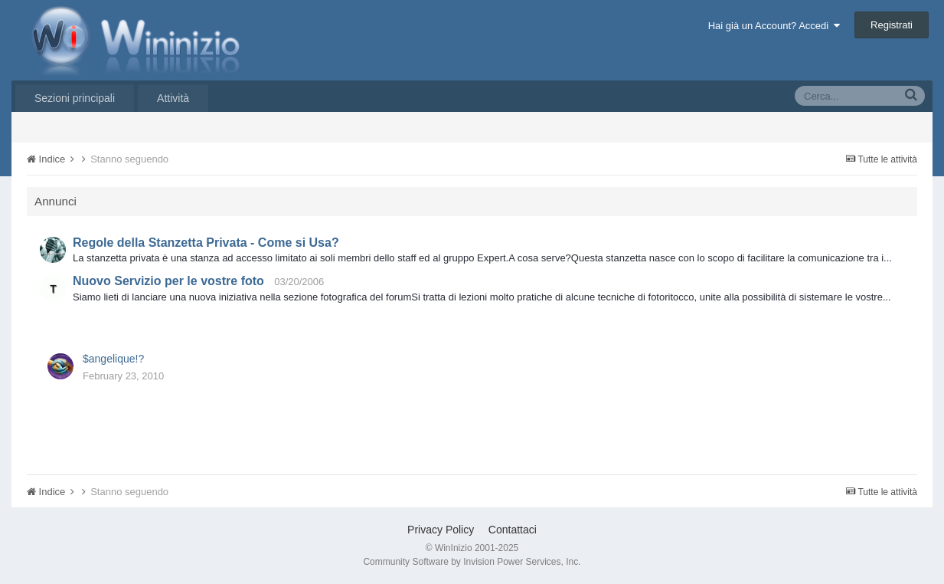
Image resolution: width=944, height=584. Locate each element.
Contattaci (512, 529)
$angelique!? (113, 359)
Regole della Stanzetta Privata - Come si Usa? (206, 242)
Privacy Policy (440, 529)
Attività (173, 98)
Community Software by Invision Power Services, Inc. (471, 561)
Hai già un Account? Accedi (774, 25)
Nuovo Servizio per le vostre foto (168, 280)
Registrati (892, 25)
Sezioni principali (74, 98)
